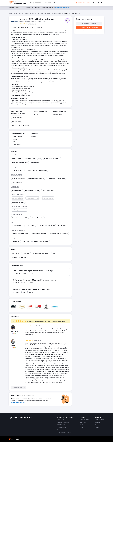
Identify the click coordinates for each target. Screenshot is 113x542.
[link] (47, 3)
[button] (94, 3)
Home (10, 13)
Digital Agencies (18, 13)
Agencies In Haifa (56, 13)
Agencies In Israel (29, 13)
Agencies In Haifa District (43, 13)
